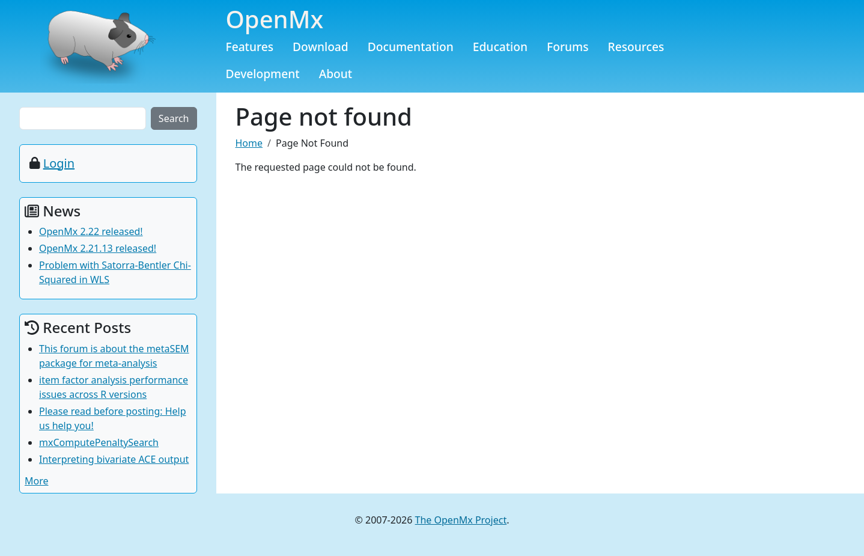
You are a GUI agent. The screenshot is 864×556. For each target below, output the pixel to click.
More (37, 480)
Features (250, 46)
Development (263, 74)
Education (500, 46)
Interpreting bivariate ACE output (114, 459)
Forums (568, 46)
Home (249, 143)
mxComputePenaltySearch (99, 442)
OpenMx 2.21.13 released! (97, 248)
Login (59, 163)
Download (320, 46)
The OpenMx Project (461, 520)
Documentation (411, 46)
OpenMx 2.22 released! (91, 231)
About (336, 74)
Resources (636, 46)
